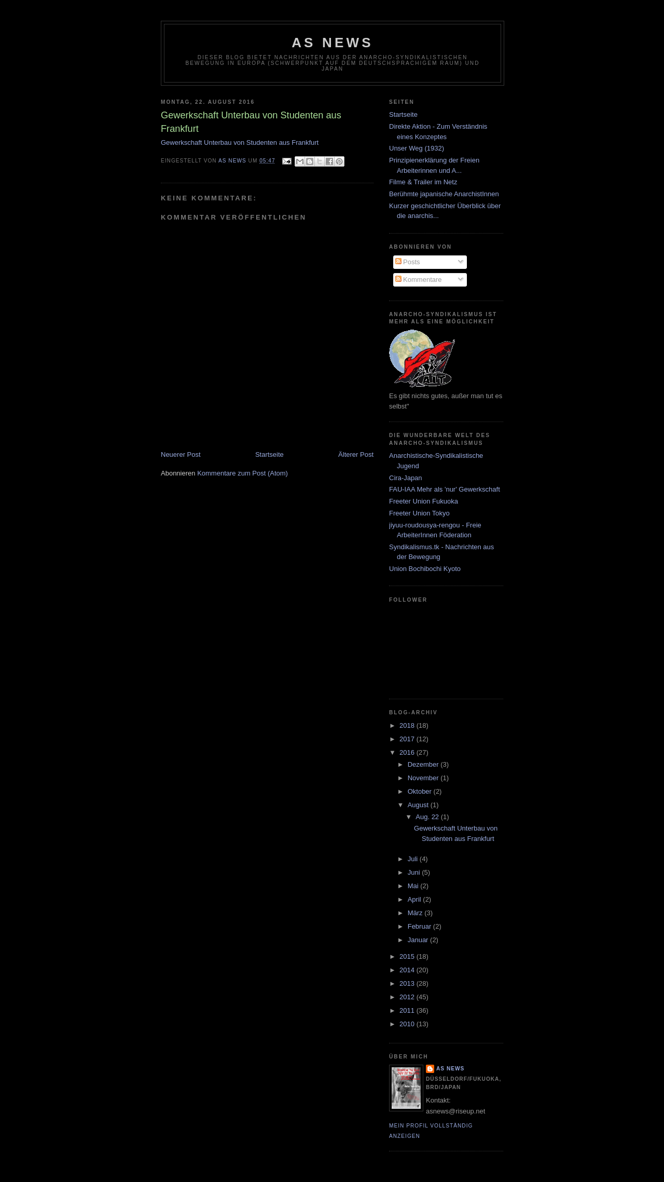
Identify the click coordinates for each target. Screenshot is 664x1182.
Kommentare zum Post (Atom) (242, 473)
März (416, 913)
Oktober (421, 791)
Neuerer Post (181, 454)
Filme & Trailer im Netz (423, 182)
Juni (415, 872)
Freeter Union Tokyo (419, 513)
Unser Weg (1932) (416, 148)
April (415, 899)
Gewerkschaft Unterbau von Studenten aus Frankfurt (240, 142)
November (424, 778)
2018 (408, 725)
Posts (407, 262)
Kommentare (418, 279)
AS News (333, 42)
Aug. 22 (428, 817)
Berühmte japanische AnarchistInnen (444, 194)
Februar (420, 926)
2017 (408, 739)
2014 (408, 970)
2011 (408, 1010)
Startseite (269, 454)
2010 (408, 1024)
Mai (414, 886)
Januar (419, 940)
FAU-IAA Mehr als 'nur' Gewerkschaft (444, 489)
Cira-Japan (405, 478)
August (419, 805)
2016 (408, 752)
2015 (408, 956)
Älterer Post (356, 454)
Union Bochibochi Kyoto (425, 569)
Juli (414, 859)
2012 (408, 997)
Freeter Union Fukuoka (423, 501)
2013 (408, 983)
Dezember (424, 764)
